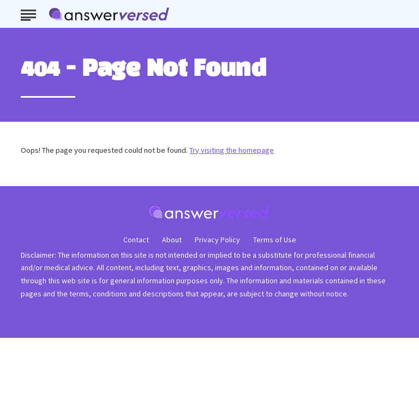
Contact (136, 240)
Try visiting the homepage (231, 150)
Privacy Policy (217, 240)
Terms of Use (274, 240)
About (172, 240)
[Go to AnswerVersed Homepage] (109, 14)
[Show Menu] (28, 13)
